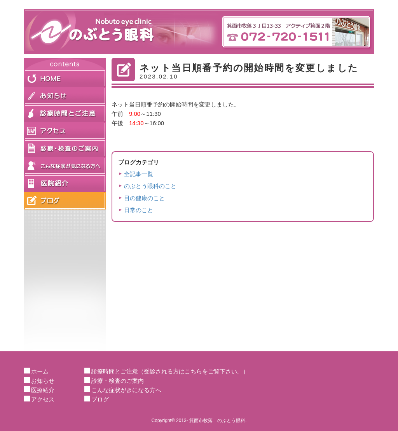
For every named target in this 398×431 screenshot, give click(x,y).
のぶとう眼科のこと (150, 186)
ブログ (100, 399)
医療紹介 (42, 390)
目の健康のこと (144, 198)
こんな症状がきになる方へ (126, 390)
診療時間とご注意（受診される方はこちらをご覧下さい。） (170, 371)
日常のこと (138, 210)
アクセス (42, 399)
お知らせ (42, 380)
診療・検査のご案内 (117, 380)
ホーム (40, 371)
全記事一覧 (138, 174)
